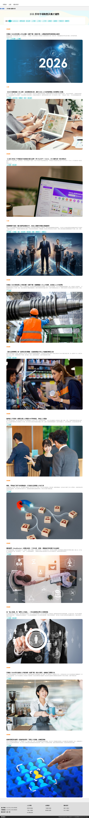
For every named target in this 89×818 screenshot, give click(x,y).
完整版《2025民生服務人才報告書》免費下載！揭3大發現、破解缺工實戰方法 (30, 673)
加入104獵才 (66, 810)
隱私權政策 (3, 816)
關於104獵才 (66, 808)
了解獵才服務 (48, 808)
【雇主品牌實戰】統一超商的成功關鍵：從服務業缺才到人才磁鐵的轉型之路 (30, 352)
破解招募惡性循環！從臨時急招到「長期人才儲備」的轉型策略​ (25, 740)
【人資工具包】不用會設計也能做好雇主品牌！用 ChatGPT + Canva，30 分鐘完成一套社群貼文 (36, 159)
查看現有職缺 (30, 808)
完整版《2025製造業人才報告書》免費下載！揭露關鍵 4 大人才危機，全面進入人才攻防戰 (34, 285)
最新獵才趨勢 (48, 810)
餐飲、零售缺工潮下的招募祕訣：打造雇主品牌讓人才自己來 (25, 486)
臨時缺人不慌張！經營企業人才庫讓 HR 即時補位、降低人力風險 (26, 419)
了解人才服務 (30, 810)
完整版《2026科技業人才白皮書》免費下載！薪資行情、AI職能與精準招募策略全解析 (33, 34)
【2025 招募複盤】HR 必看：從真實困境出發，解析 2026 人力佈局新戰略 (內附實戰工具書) (34, 92)
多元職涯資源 (30, 812)
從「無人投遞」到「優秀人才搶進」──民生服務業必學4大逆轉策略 (27, 612)
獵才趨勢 (2, 8)
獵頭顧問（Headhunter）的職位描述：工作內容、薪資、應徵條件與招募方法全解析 (32, 548)
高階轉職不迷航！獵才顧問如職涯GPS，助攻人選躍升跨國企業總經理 (27, 226)
